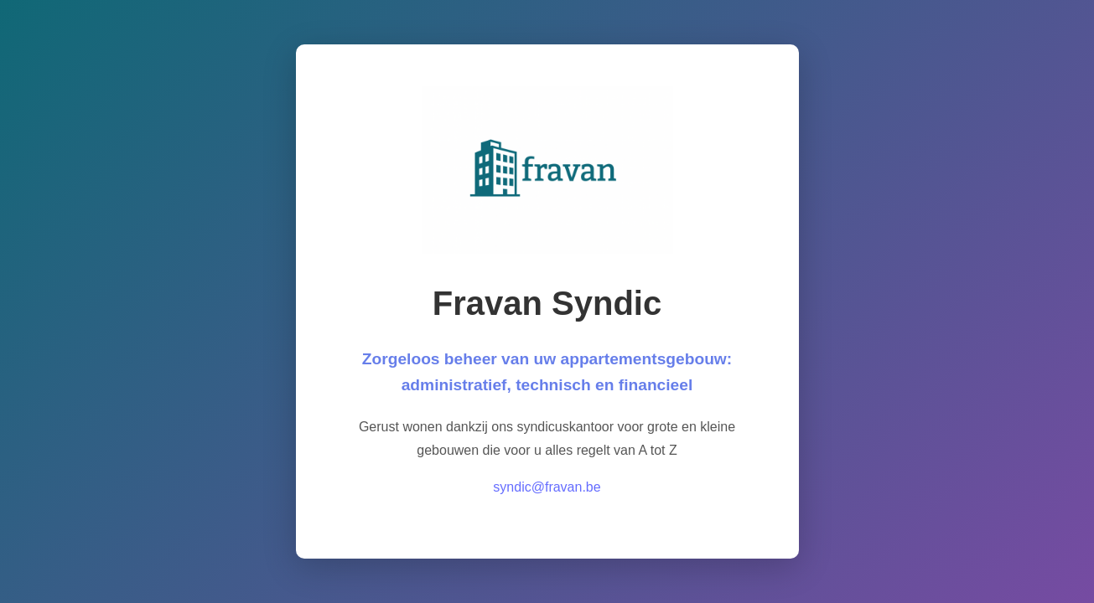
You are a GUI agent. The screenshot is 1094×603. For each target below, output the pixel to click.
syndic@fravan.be (546, 487)
